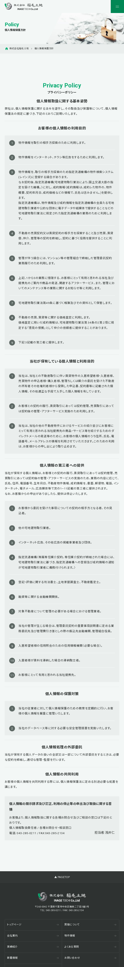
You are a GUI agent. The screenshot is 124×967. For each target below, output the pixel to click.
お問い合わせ (90, 957)
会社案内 (33, 935)
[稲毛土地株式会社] (24, 6)
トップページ (33, 924)
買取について (90, 924)
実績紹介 (33, 946)
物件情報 (90, 935)
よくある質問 (90, 946)
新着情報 (33, 957)
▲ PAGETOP (62, 877)
